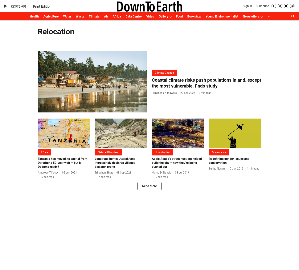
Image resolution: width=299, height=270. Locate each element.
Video (150, 16)
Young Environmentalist (222, 16)
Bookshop (194, 16)
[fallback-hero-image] (92, 81)
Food (179, 16)
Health (34, 16)
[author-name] (165, 93)
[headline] (206, 83)
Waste (80, 16)
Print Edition (42, 6)
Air (106, 16)
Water (67, 16)
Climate (94, 16)
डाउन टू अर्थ (18, 6)
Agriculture (51, 16)
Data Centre (133, 16)
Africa (117, 16)
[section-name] (164, 72)
